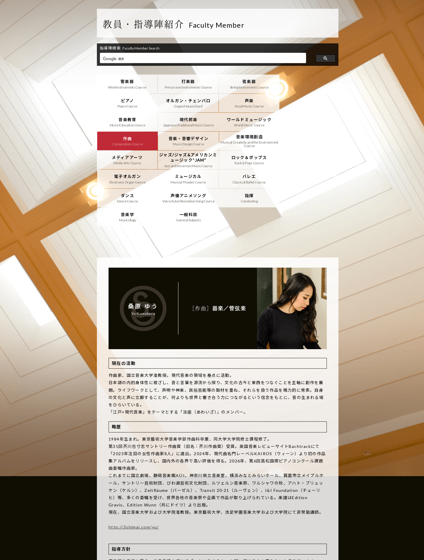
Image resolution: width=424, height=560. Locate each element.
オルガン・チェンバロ (127, 103)
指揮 (127, 178)
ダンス (248, 160)
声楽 (187, 103)
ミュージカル (127, 160)
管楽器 (127, 84)
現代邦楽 (308, 103)
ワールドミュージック (127, 122)
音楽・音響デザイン (248, 122)
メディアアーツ (127, 141)
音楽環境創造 (308, 121)
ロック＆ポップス (248, 141)
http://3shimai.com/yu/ (134, 488)
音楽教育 (248, 103)
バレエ (187, 160)
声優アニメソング (308, 160)
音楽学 (187, 178)
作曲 (187, 122)
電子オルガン (308, 141)
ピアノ (308, 84)
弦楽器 (248, 84)
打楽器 (187, 84)
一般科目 (248, 178)
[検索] (202, 58)
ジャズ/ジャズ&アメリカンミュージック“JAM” (187, 140)
